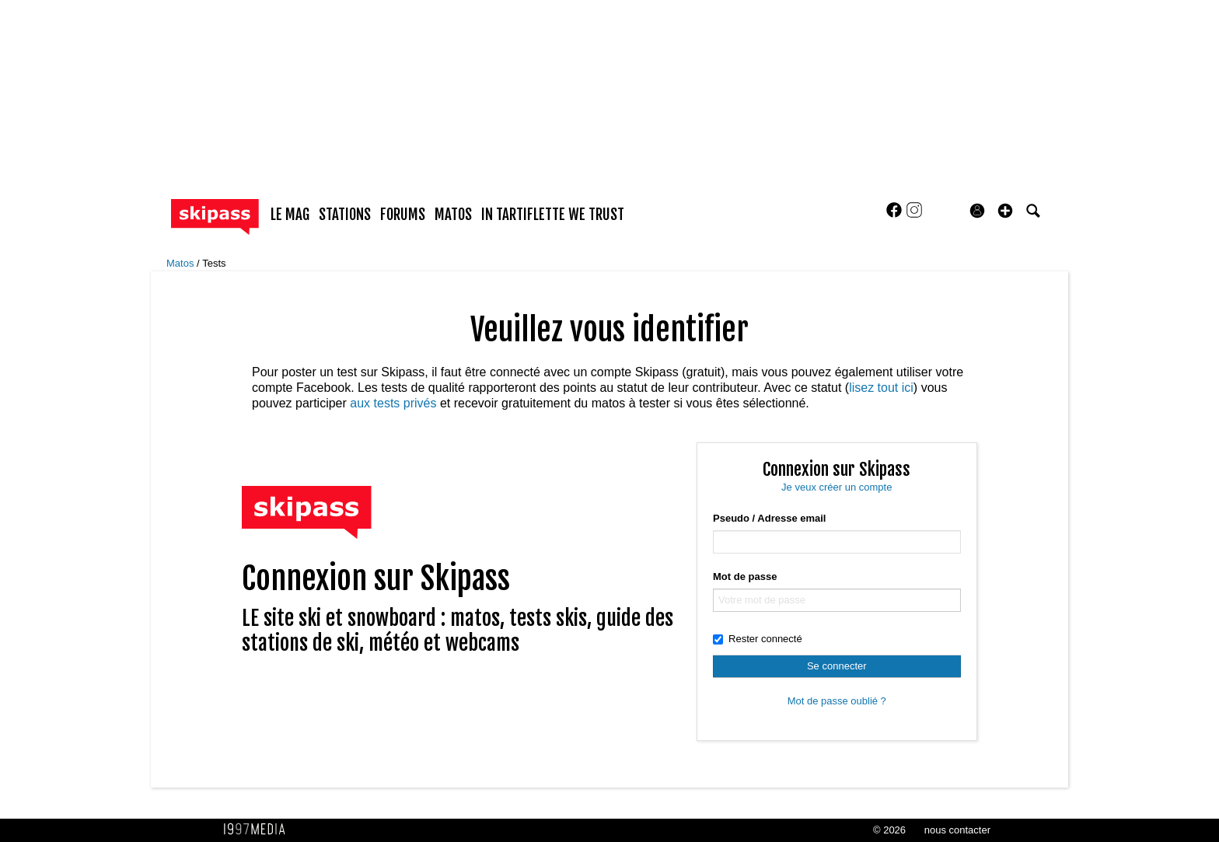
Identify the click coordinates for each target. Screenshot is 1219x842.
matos (453, 214)
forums (402, 214)
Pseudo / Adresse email (769, 518)
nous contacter (957, 830)
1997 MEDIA (259, 829)
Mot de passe (745, 576)
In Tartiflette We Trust (552, 214)
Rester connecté (757, 639)
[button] (1005, 210)
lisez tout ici (881, 387)
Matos (181, 263)
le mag (290, 214)
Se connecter (837, 666)
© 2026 (889, 830)
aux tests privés (393, 403)
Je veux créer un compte (836, 487)
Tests (213, 263)
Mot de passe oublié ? (837, 701)
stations (345, 214)
